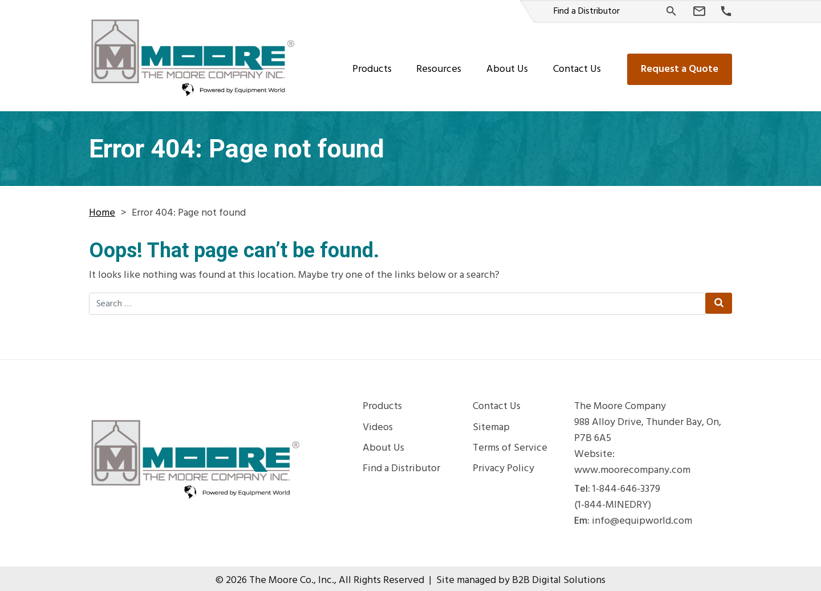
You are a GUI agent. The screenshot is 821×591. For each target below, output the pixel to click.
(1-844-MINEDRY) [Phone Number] (612, 501)
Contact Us (577, 65)
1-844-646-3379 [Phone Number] (626, 485)
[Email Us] (699, 11)
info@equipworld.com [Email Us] (642, 517)
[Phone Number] (726, 12)
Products (372, 65)
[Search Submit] (718, 299)
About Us (507, 65)
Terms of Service (510, 444)
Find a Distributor (587, 11)
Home (102, 209)
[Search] (671, 11)
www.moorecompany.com (632, 467)
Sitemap (491, 424)
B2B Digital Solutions (558, 576)
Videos (378, 424)
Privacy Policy (503, 465)
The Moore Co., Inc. (291, 576)
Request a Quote (679, 65)
